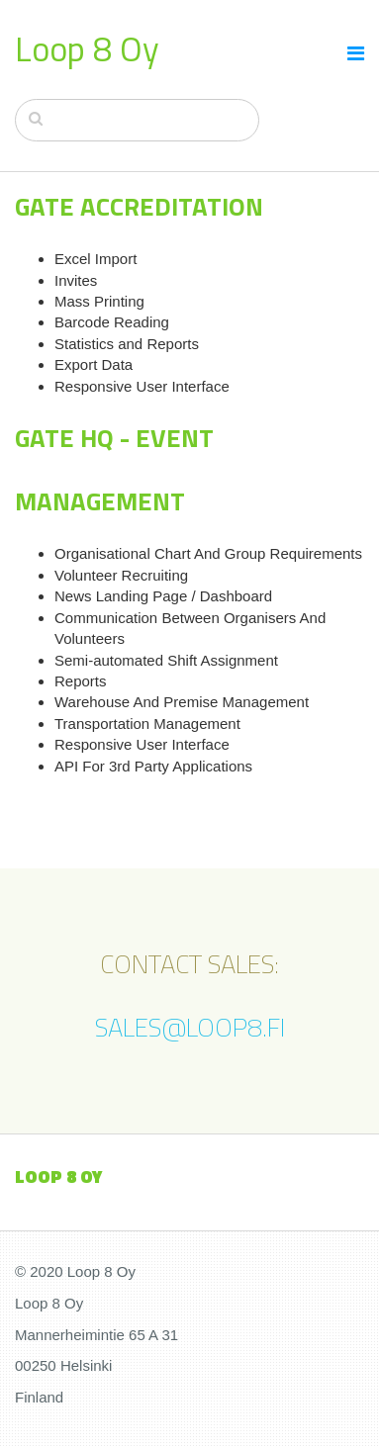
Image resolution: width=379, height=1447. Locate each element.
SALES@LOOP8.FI (190, 1027)
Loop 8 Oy (87, 48)
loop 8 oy (58, 1176)
